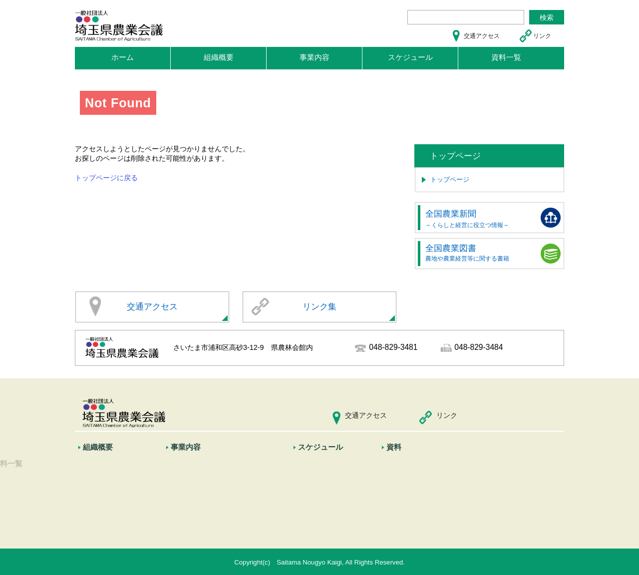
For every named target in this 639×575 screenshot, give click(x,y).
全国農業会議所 (111, 494)
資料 (396, 447)
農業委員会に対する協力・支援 (221, 479)
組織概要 (219, 57)
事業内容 (314, 57)
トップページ (449, 179)
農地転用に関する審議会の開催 (221, 464)
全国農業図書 (467, 253)
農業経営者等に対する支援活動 (221, 509)
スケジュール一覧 (329, 464)
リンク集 (319, 306)
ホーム (122, 57)
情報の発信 (192, 524)
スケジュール (410, 57)
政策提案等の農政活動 (208, 494)
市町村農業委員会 (114, 464)
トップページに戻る (106, 178)
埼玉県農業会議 (120, 27)
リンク (542, 35)
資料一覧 (506, 57)
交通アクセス (482, 35)
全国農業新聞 (467, 218)
